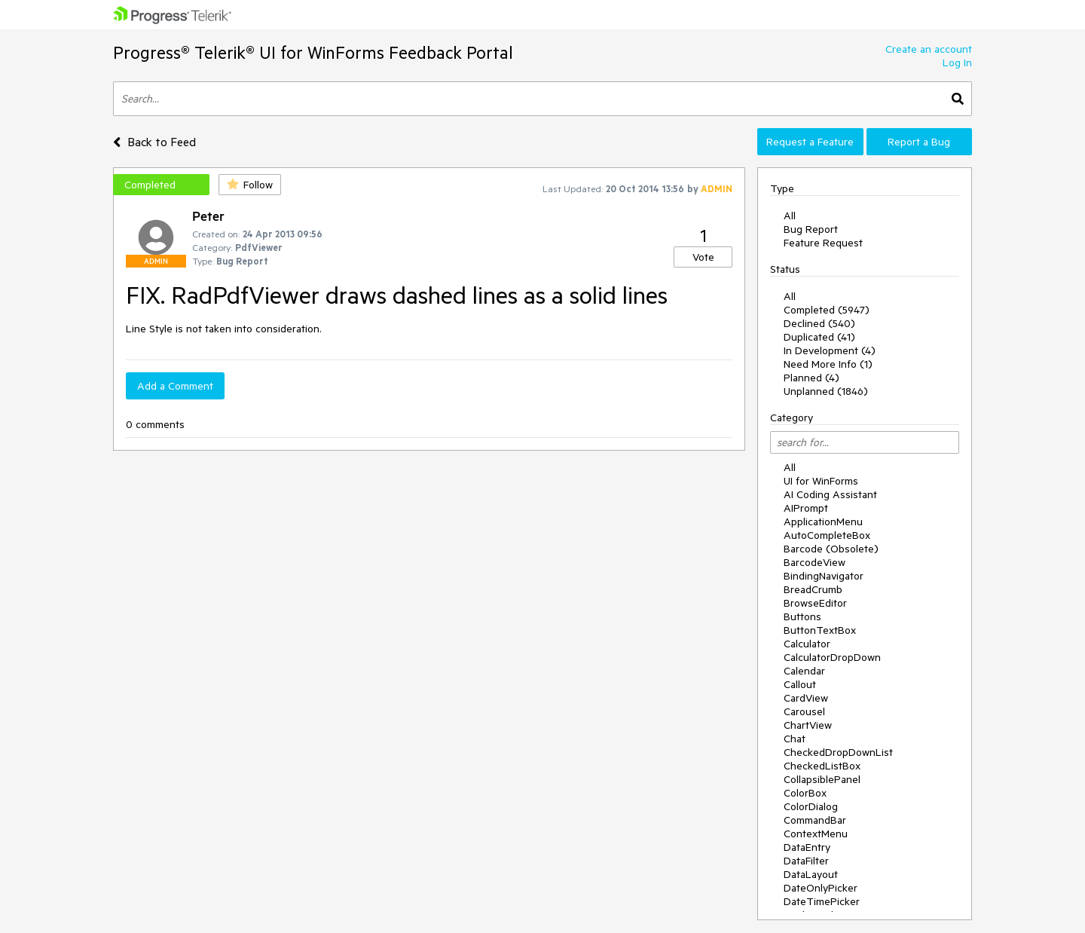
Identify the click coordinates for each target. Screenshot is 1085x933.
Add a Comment (175, 386)
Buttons (802, 616)
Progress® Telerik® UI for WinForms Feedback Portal (313, 52)
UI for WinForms (821, 481)
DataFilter (806, 860)
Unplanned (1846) (826, 391)
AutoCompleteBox (827, 535)
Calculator (807, 643)
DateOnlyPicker (820, 888)
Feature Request (823, 242)
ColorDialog (811, 806)
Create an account (928, 49)
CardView (806, 698)
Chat (794, 738)
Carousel (804, 711)
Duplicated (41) (819, 337)
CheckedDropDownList (838, 752)
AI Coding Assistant (830, 494)
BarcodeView (814, 562)
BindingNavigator (823, 576)
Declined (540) (819, 323)
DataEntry (807, 847)
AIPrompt (806, 508)
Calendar (804, 671)
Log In (957, 62)
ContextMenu (816, 833)
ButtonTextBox (820, 630)
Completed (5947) (827, 310)
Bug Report (811, 229)
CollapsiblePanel (822, 779)
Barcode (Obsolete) (831, 548)
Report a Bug (919, 141)
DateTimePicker (822, 901)
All (790, 215)
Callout (800, 684)
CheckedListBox (822, 765)
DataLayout (811, 874)
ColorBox (805, 793)
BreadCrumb (813, 589)
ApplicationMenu (823, 521)
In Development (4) (830, 350)
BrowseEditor (815, 603)
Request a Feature (810, 141)
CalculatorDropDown (832, 657)
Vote (703, 257)
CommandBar (815, 820)
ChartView (808, 725)
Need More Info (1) (828, 364)
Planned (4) (811, 377)
